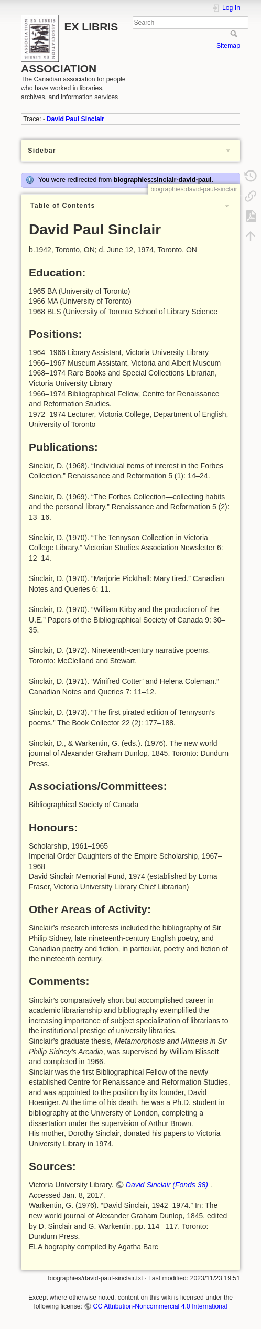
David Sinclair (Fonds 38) (167, 1185)
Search (235, 33)
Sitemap (228, 45)
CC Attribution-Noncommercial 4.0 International (160, 1306)
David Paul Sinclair (75, 119)
